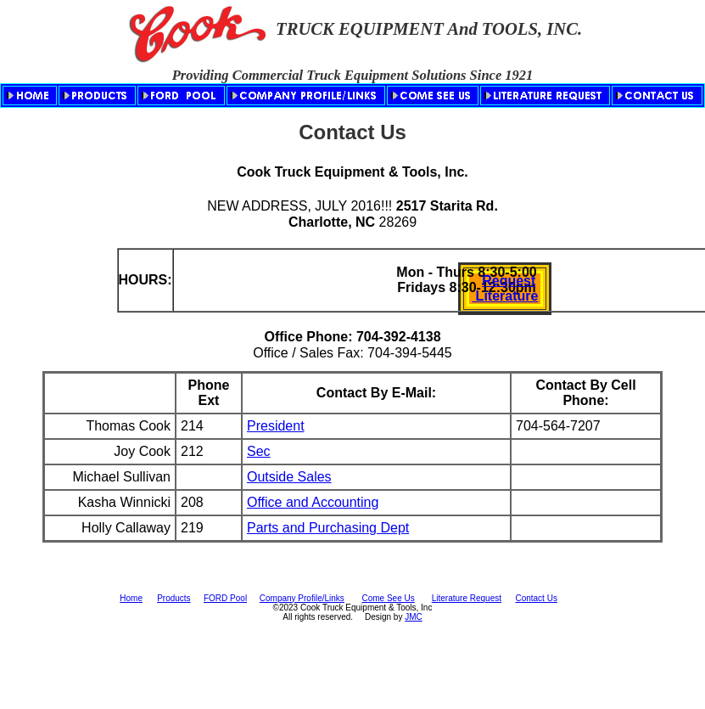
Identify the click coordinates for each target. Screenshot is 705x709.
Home (131, 598)
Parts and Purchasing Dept (328, 527)
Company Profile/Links (302, 598)
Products (173, 598)
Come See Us (387, 598)
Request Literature (505, 288)
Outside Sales (289, 477)
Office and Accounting (312, 502)
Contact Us (536, 598)
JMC (413, 617)
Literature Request (466, 598)
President (276, 426)
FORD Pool (225, 598)
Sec (259, 451)
